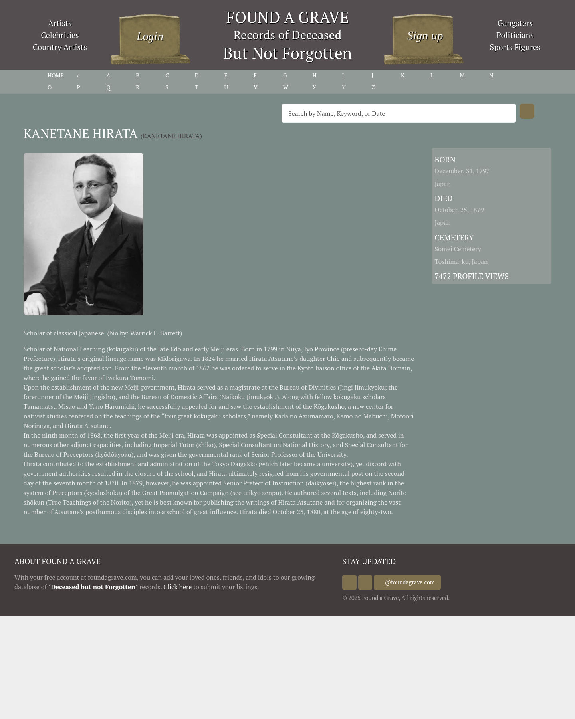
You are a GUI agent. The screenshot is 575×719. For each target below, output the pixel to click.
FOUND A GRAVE (287, 17)
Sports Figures (515, 47)
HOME (56, 75)
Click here (177, 586)
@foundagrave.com (417, 582)
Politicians (515, 35)
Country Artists (60, 47)
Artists (60, 23)
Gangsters (515, 23)
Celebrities (60, 35)
